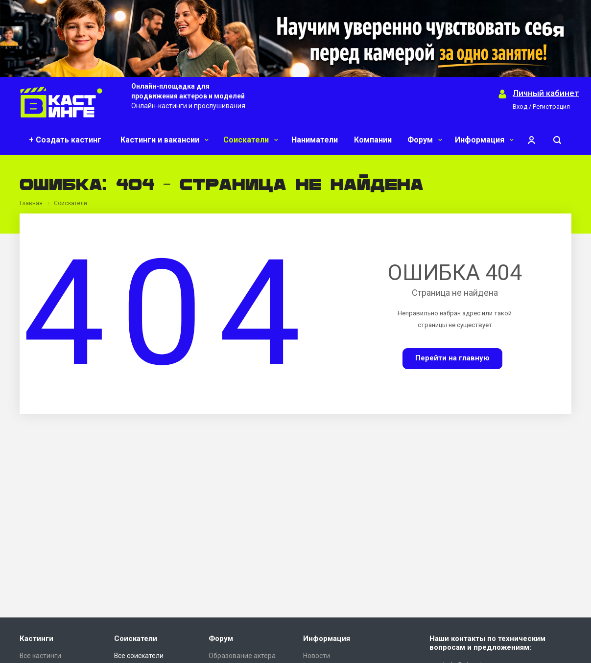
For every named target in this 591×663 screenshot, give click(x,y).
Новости (316, 656)
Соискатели (250, 139)
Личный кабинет (546, 93)
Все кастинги (40, 656)
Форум (424, 139)
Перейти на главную (452, 358)
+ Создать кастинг (65, 139)
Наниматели (314, 139)
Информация (484, 139)
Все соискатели (139, 656)
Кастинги (36, 638)
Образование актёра (242, 656)
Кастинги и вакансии (164, 139)
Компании (373, 139)
